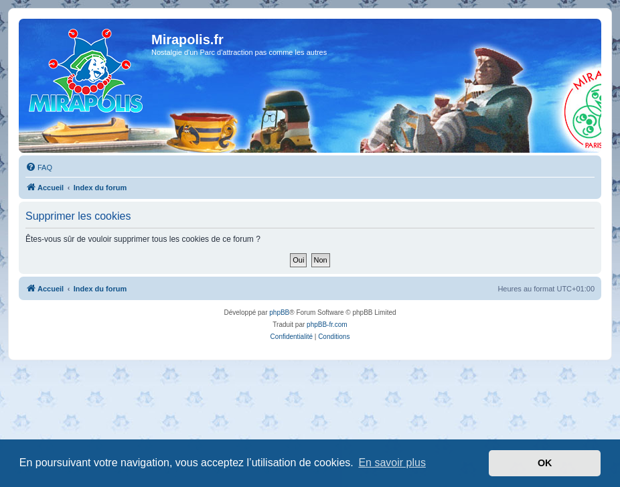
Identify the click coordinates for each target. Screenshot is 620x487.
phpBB (279, 312)
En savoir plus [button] (392, 462)
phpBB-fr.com (327, 324)
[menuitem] (38, 167)
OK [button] (545, 463)
